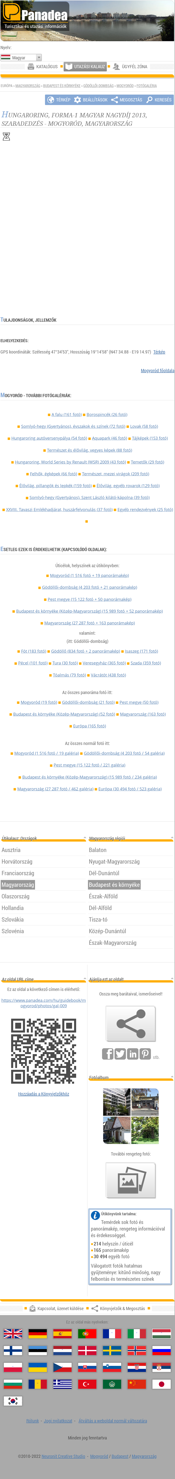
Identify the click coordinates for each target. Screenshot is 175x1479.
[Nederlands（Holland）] (62, 1351)
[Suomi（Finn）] (12, 1351)
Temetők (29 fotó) (147, 462)
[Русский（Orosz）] (161, 1351)
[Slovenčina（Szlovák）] (87, 1367)
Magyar (18, 58)
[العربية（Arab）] (112, 1384)
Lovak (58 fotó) (144, 426)
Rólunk (32, 1421)
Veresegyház (104, 663)
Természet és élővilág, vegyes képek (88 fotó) (89, 450)
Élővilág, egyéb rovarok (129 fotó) (128, 485)
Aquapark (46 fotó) (109, 438)
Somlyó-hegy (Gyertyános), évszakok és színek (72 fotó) (73, 426)
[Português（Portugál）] (87, 1334)
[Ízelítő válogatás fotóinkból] (131, 1180)
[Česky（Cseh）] (62, 1367)
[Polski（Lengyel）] (12, 1367)
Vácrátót (108, 675)
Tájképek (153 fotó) (150, 438)
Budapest (120, 1456)
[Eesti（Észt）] (37, 1351)
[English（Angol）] (12, 1334)
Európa (89, 726)
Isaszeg (141, 651)
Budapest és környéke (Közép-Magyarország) (89, 611)
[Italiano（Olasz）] (136, 1334)
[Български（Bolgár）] (12, 1384)
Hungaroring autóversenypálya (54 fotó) (49, 438)
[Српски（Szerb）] (161, 1367)
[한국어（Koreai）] (12, 1401)
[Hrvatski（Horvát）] (136, 1367)
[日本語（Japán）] (161, 1384)
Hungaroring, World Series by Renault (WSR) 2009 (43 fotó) (70, 462)
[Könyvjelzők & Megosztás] (131, 1024)
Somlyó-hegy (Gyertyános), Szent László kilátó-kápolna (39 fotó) (90, 497)
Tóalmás (69, 675)
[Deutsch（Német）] (37, 1334)
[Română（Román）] (37, 1384)
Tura (65, 663)
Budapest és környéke (61, 85)
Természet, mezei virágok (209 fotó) (115, 473)
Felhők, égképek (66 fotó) (53, 473)
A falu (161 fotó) (67, 414)
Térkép (159, 352)
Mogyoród (125, 85)
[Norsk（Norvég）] (136, 1351)
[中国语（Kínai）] (136, 1384)
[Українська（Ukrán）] (37, 1367)
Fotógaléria (147, 85)
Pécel (33, 663)
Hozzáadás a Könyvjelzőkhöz (43, 1094)
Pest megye (89, 599)
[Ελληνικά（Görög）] (62, 1384)
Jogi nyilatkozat (58, 1421)
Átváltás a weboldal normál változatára (113, 1421)
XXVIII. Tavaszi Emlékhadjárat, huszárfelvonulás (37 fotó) (59, 509)
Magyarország (27, 85)
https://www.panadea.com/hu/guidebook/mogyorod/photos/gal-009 (43, 1003)
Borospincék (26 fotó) (107, 414)
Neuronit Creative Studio (63, 1456)
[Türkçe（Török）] (87, 1384)
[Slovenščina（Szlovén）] (112, 1367)
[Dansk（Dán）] (87, 1351)
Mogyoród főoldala (157, 370)
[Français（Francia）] (112, 1334)
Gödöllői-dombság (98, 85)
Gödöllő (85, 651)
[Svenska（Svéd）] (112, 1351)
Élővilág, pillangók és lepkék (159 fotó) (55, 485)
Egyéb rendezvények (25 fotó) (145, 509)
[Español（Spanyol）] (62, 1334)
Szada (146, 663)
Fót (33, 651)
